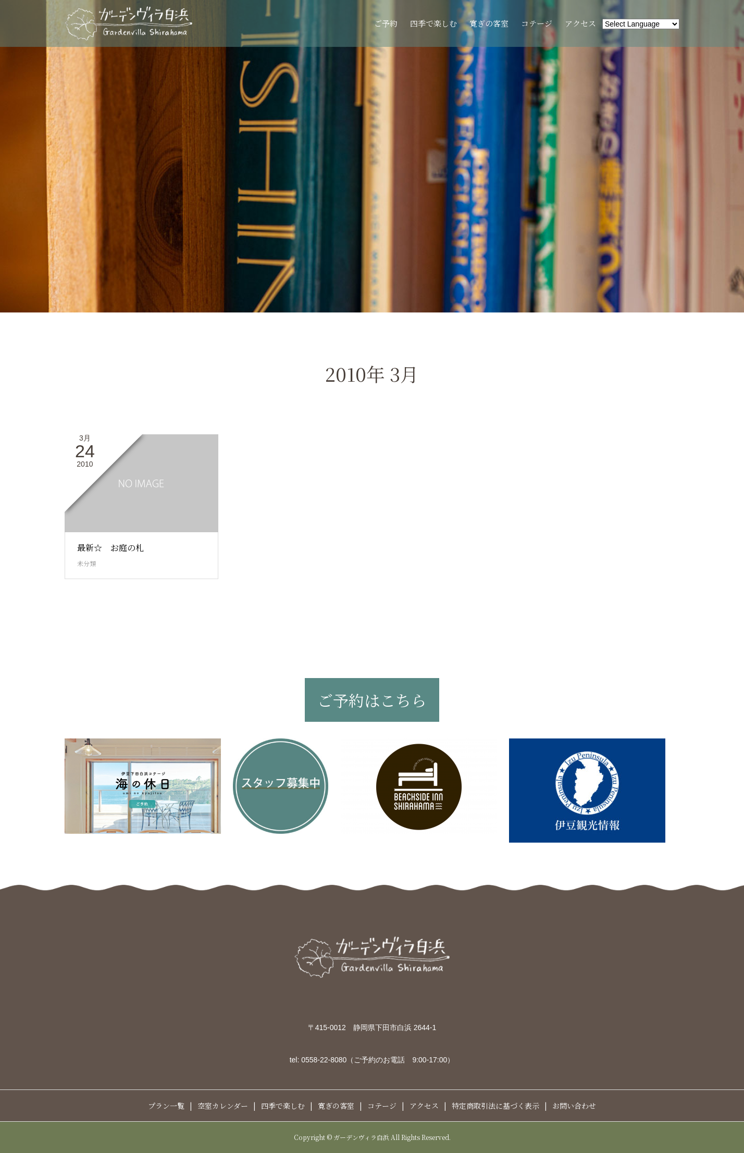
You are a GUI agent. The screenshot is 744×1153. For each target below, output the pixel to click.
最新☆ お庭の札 (110, 548)
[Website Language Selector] (640, 24)
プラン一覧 (166, 1105)
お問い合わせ (574, 1105)
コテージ (536, 23)
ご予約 (386, 23)
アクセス (580, 23)
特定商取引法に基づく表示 (495, 1105)
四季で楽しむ (433, 23)
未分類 (86, 563)
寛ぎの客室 (489, 23)
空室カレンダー (222, 1105)
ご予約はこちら (372, 699)
